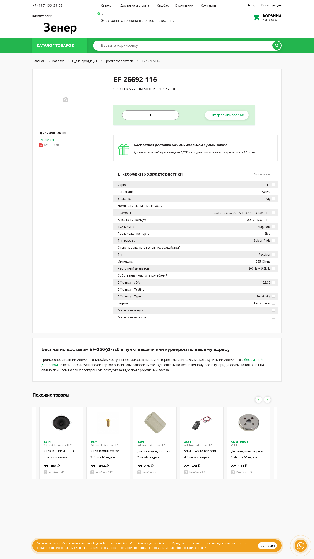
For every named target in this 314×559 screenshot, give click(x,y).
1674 (93, 441)
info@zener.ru (42, 16)
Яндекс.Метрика (104, 543)
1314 (47, 441)
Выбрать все (264, 174)
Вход (251, 5)
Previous (258, 400)
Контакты (208, 5)
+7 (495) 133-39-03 (47, 5)
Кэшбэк (163, 5)
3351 (187, 441)
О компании (184, 5)
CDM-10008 (239, 441)
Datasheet (49, 143)
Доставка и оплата (134, 5)
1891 (140, 441)
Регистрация (271, 5)
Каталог (107, 5)
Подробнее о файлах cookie (186, 548)
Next (267, 400)
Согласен (267, 546)
